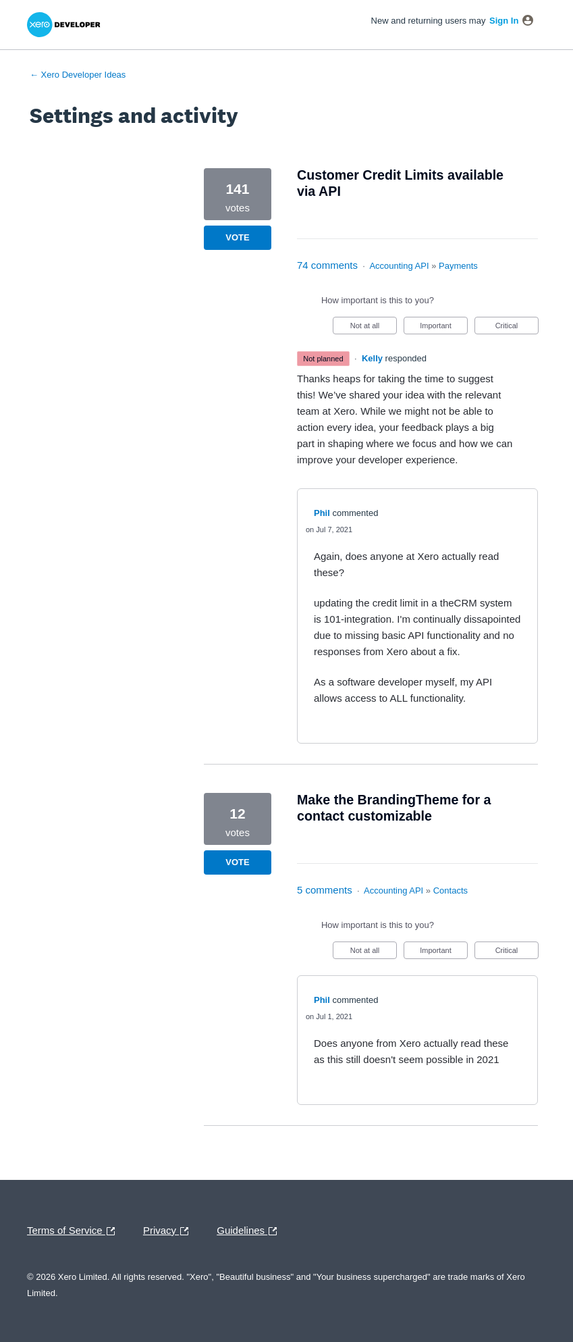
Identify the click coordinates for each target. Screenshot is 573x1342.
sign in (503, 21)
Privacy (169, 1231)
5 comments (324, 890)
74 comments (327, 265)
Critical (517, 327)
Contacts (450, 890)
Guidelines (250, 1231)
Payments (458, 266)
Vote (237, 237)
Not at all (373, 327)
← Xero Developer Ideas (78, 75)
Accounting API (399, 266)
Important (444, 327)
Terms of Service (74, 1231)
